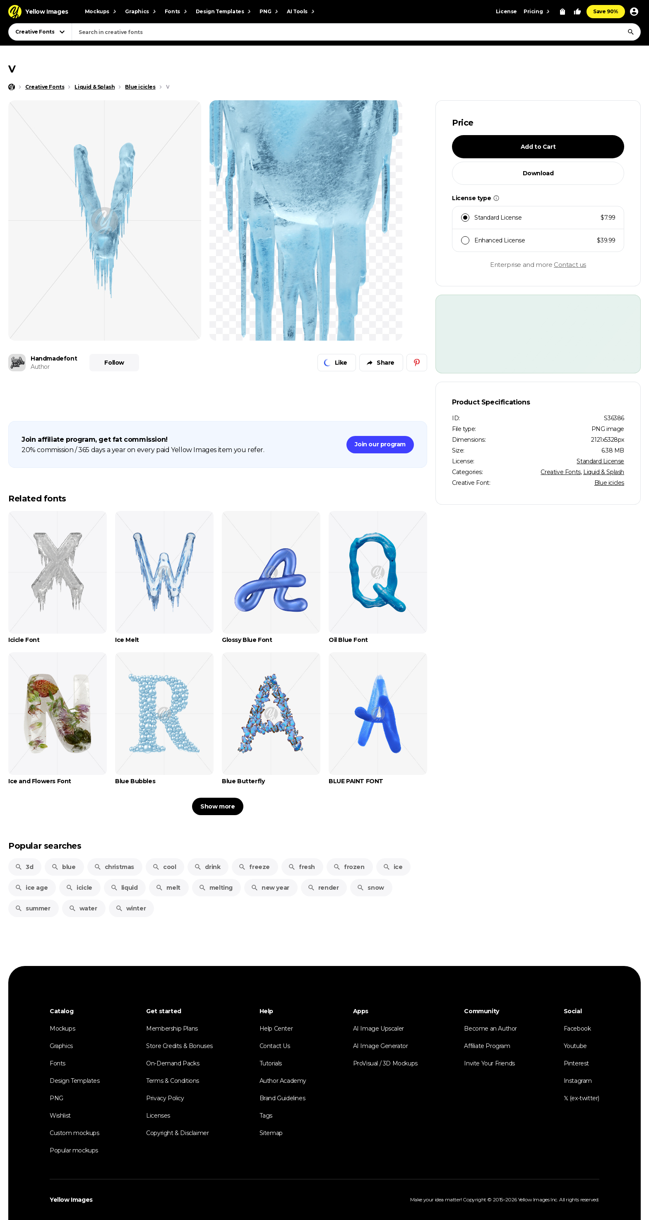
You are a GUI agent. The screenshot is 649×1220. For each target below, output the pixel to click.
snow (370, 887)
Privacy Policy (165, 1098)
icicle (79, 887)
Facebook (577, 1028)
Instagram (578, 1080)
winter (130, 908)
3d (24, 867)
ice (393, 867)
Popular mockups (74, 1150)
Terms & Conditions (172, 1080)
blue (63, 867)
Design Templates (75, 1080)
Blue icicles (609, 483)
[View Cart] (562, 11)
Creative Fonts (560, 472)
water (83, 908)
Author (40, 366)
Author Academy (283, 1080)
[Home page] (11, 87)
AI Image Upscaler (378, 1028)
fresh (301, 867)
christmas (114, 867)
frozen (349, 867)
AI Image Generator (380, 1046)
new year (270, 887)
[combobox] (356, 32)
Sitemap (271, 1133)
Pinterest (576, 1063)
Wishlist (60, 1115)
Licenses (158, 1115)
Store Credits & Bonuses (179, 1046)
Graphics (61, 1046)
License (506, 11)
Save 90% (605, 11)
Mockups (62, 1028)
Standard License (600, 461)
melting (216, 887)
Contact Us (275, 1046)
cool (164, 867)
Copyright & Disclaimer (177, 1133)
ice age (31, 887)
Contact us (570, 265)
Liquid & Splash (603, 472)
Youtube (575, 1046)
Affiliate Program (487, 1046)
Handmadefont (54, 358)
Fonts (57, 1063)
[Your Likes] (577, 11)
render (323, 887)
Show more (217, 806)
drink (207, 867)
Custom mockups (74, 1133)
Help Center (276, 1028)
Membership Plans (172, 1028)
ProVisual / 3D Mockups (385, 1063)
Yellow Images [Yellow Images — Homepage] (71, 1199)
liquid (124, 887)
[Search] (631, 32)
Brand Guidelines (282, 1098)
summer (32, 908)
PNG (56, 1098)
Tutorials (271, 1063)
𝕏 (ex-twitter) (581, 1098)
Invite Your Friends (489, 1063)
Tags (266, 1115)
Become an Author (490, 1028)
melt (168, 887)
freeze (254, 867)
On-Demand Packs (172, 1063)
